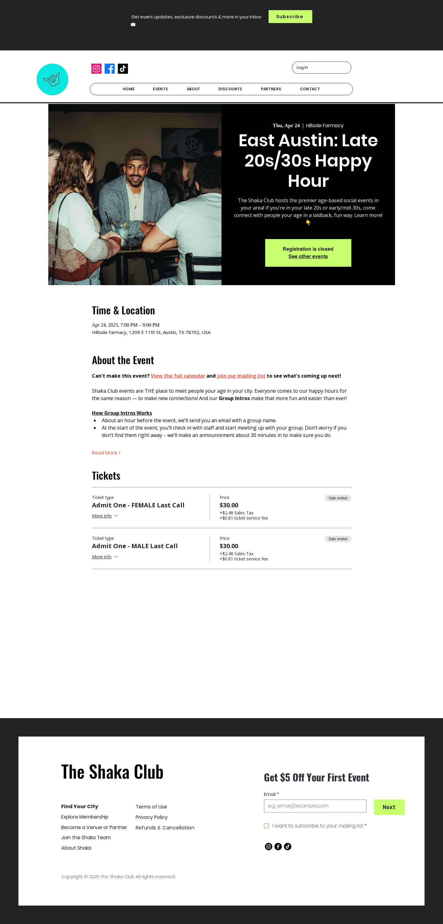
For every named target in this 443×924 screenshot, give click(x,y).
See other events (308, 256)
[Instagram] (96, 69)
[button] (290, 16)
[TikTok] (123, 69)
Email (271, 794)
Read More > (106, 453)
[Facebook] (110, 69)
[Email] (313, 806)
